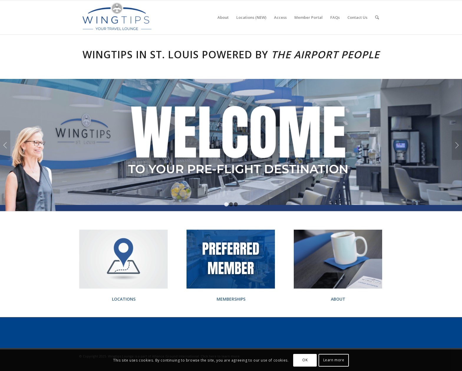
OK (305, 359)
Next (457, 145)
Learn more (333, 359)
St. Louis (174, 54)
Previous (5, 145)
